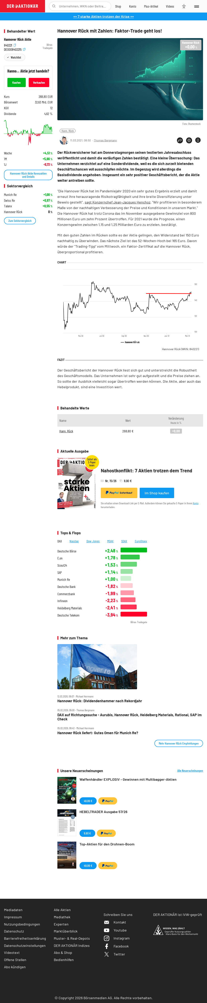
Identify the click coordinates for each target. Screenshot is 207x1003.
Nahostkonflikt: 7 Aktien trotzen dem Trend (146, 470)
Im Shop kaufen (157, 493)
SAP (59, 572)
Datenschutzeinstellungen (25, 945)
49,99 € (88, 801)
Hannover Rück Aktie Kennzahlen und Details (28, 174)
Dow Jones (93, 541)
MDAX (110, 541)
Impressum (13, 917)
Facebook (116, 946)
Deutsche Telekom (68, 615)
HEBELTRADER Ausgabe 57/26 (103, 811)
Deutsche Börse (66, 551)
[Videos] (170, 6)
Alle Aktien (62, 910)
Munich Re (63, 579)
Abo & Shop (63, 952)
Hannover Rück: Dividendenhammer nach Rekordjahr (99, 701)
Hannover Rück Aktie (17, 39)
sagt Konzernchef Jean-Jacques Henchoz (117, 202)
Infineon (62, 601)
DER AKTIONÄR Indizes (72, 945)
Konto (195, 503)
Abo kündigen (15, 967)
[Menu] (196, 6)
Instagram (117, 938)
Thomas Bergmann (105, 140)
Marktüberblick (66, 931)
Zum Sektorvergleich (19, 220)
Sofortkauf (119, 493)
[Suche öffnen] (54, 6)
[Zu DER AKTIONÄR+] (151, 6)
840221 (10, 45)
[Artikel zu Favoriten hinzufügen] (198, 140)
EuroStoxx (141, 541)
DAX (59, 541)
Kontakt (115, 922)
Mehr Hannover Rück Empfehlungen (179, 743)
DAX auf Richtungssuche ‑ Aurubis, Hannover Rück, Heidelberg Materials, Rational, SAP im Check (129, 717)
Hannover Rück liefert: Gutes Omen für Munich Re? (97, 733)
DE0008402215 (14, 49)
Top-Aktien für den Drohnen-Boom (106, 844)
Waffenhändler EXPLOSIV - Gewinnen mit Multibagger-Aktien (128, 779)
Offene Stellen (15, 959)
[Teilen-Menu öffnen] (180, 140)
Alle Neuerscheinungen (190, 770)
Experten (61, 924)
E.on (60, 558)
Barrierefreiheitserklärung (25, 938)
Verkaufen (39, 82)
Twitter (114, 954)
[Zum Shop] (118, 6)
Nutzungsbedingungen (22, 924)
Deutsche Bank (66, 587)
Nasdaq (74, 541)
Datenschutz (14, 931)
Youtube (115, 930)
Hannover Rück (180, 349)
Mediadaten (13, 910)
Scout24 (62, 565)
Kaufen (16, 82)
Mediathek (62, 917)
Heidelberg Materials (69, 608)
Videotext (12, 952)
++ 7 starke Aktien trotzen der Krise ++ (103, 16)
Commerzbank (66, 594)
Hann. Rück (68, 131)
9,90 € (87, 833)
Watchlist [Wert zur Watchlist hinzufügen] (16, 57)
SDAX (124, 541)
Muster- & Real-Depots (72, 938)
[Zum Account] (132, 6)
